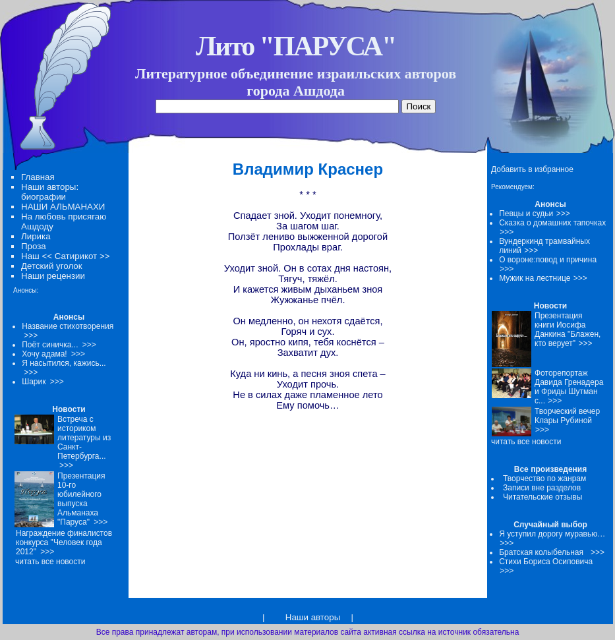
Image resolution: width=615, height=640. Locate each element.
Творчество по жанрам (544, 478)
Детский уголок (51, 266)
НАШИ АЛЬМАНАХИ (63, 207)
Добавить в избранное (532, 169)
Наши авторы (312, 617)
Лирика (36, 236)
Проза (33, 246)
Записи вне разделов (542, 487)
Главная (38, 177)
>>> (563, 213)
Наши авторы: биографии (49, 192)
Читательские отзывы (542, 497)
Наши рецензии (53, 276)
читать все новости (526, 441)
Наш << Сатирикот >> (65, 256)
